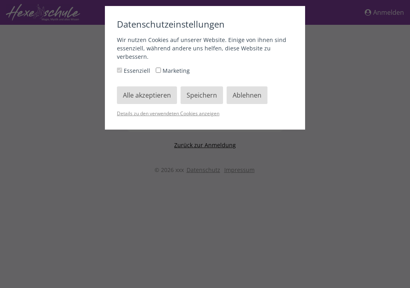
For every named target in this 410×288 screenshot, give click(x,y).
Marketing (173, 70)
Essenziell (134, 70)
